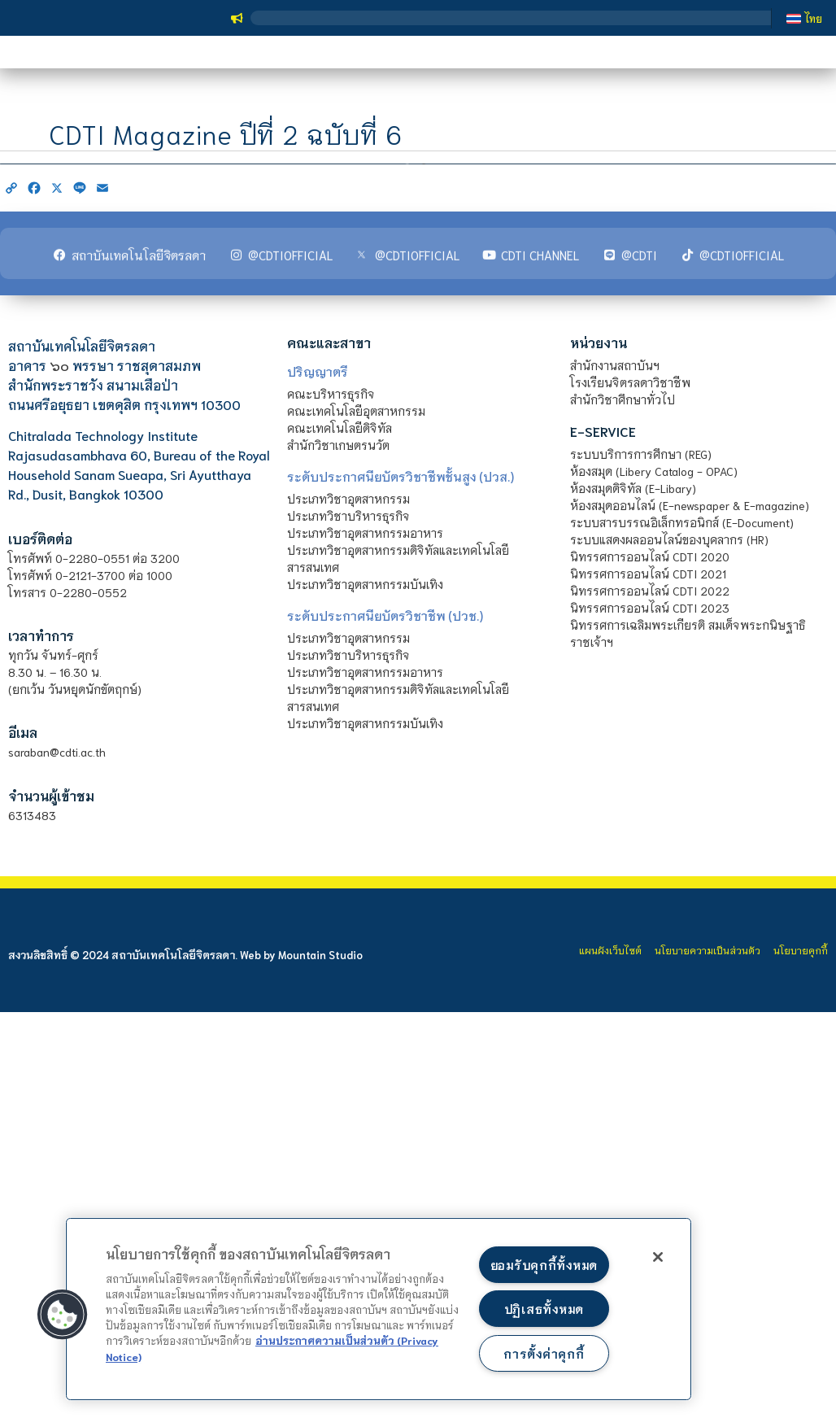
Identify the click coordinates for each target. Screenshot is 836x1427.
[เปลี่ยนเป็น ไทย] (804, 17)
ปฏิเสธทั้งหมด (544, 1308)
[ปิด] (658, 1257)
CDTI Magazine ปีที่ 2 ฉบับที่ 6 (226, 151)
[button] (63, 1315)
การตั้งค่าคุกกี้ (543, 1353)
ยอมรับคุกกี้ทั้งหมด (544, 1264)
